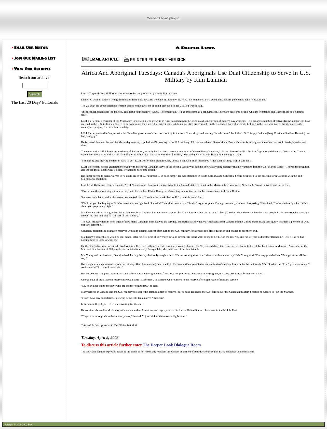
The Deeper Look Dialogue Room (172, 345)
